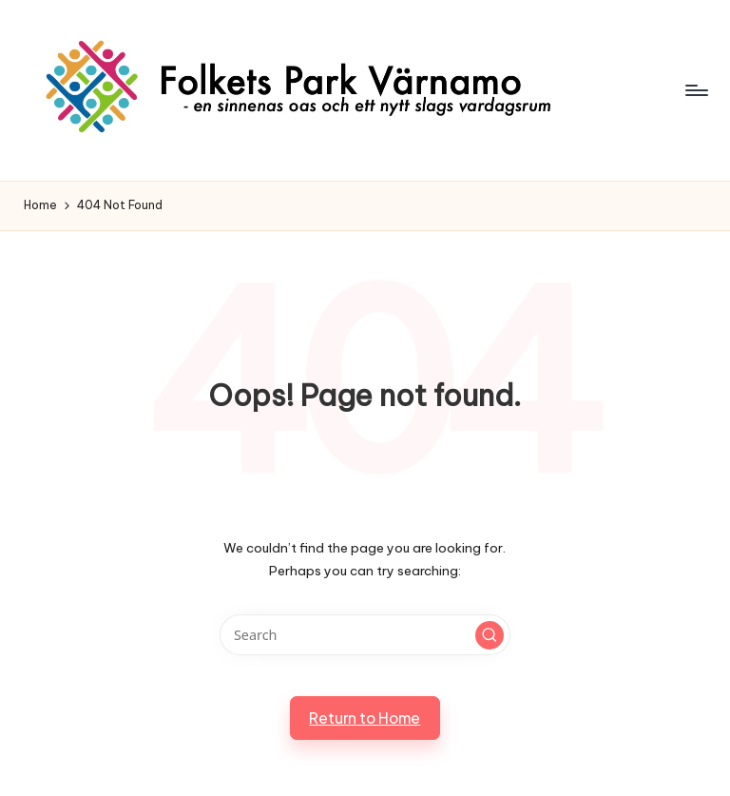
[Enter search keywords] (364, 634)
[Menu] (695, 90)
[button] (489, 635)
